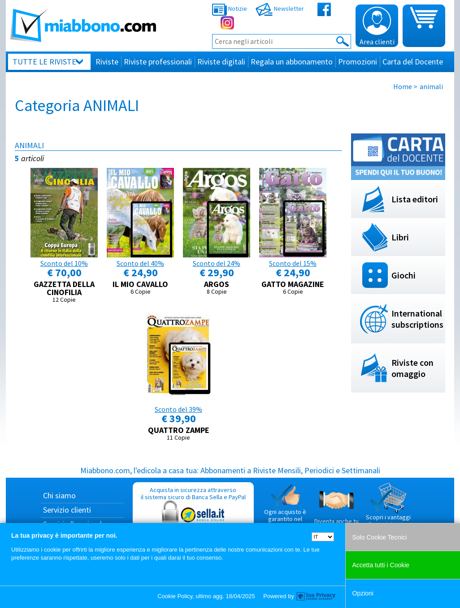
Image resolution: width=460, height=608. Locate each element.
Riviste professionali (158, 61)
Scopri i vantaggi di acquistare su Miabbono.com (388, 508)
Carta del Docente (412, 61)
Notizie (229, 8)
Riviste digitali (221, 61)
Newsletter (280, 8)
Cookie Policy (174, 596)
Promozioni (357, 61)
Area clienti (377, 26)
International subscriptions (417, 319)
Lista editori (414, 199)
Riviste (106, 61)
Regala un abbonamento (292, 61)
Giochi (403, 275)
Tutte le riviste (44, 61)
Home (402, 86)
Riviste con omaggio (412, 368)
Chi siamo (59, 495)
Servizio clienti (67, 510)
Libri (400, 237)
